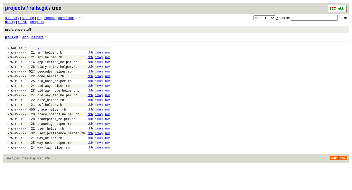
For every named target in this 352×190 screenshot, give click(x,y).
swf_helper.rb (49, 115)
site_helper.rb (50, 109)
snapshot (37, 22)
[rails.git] (12, 37)
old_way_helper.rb (53, 93)
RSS (342, 175)
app (25, 37)
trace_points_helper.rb (58, 126)
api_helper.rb (49, 59)
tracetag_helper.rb (54, 137)
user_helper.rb (50, 142)
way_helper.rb (49, 153)
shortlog (28, 18)
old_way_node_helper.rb (58, 98)
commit (49, 18)
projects (15, 8)
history (10, 22)
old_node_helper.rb (54, 87)
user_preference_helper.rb (61, 148)
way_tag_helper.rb (53, 165)
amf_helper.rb (49, 54)
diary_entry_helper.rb (57, 70)
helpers (37, 37)
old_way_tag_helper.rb (57, 104)
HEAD (22, 22)
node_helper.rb (50, 81)
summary (12, 18)
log (39, 18)
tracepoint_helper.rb (56, 131)
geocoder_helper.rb (54, 76)
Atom (334, 175)
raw (107, 53)
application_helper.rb (57, 65)
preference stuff (18, 29)
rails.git (38, 8)
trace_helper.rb (51, 120)
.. (39, 48)
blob (90, 53)
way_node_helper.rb (54, 159)
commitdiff (66, 18)
